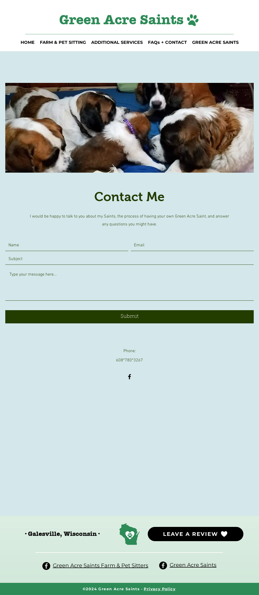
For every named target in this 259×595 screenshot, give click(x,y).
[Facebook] (129, 376)
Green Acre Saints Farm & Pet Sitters (100, 565)
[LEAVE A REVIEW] (195, 534)
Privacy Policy (159, 589)
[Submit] (129, 316)
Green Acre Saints (193, 565)
